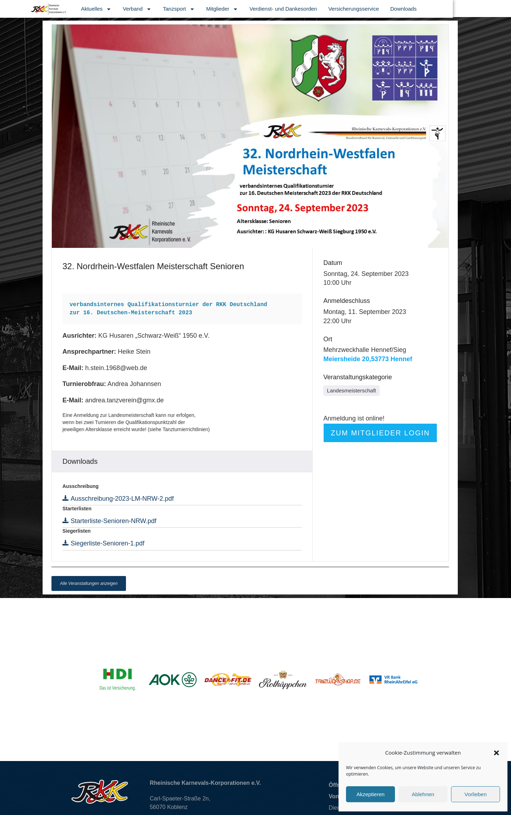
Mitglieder (280, 9)
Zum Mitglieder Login (380, 433)
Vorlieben (476, 794)
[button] (496, 752)
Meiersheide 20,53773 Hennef (367, 359)
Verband (195, 9)
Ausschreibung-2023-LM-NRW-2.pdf (121, 498)
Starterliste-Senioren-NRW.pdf (112, 521)
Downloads (461, 9)
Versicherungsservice (411, 9)
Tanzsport (237, 9)
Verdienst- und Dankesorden (341, 9)
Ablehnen (423, 794)
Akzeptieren (370, 794)
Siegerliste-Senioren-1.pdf (106, 543)
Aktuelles (154, 9)
